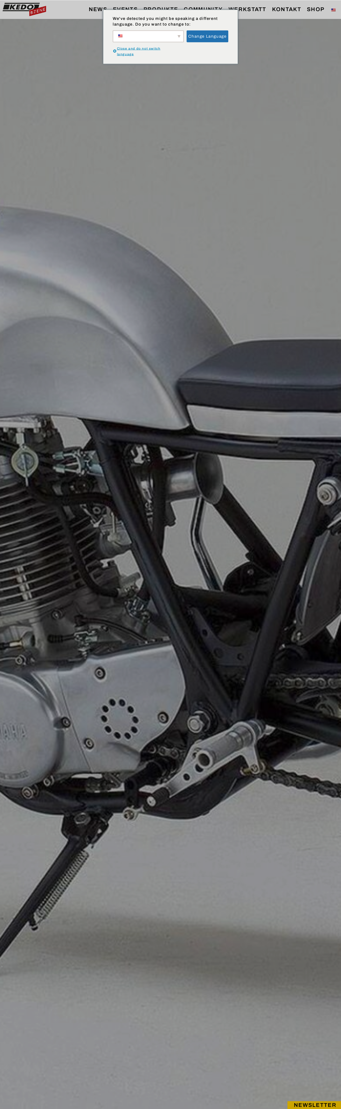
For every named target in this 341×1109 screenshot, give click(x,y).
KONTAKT (286, 9)
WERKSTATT (247, 9)
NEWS (98, 9)
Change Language (207, 36)
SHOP (315, 9)
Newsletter (315, 1105)
